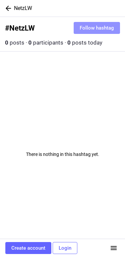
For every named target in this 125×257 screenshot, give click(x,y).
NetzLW (23, 8)
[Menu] (114, 248)
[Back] (7, 8)
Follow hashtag (97, 28)
